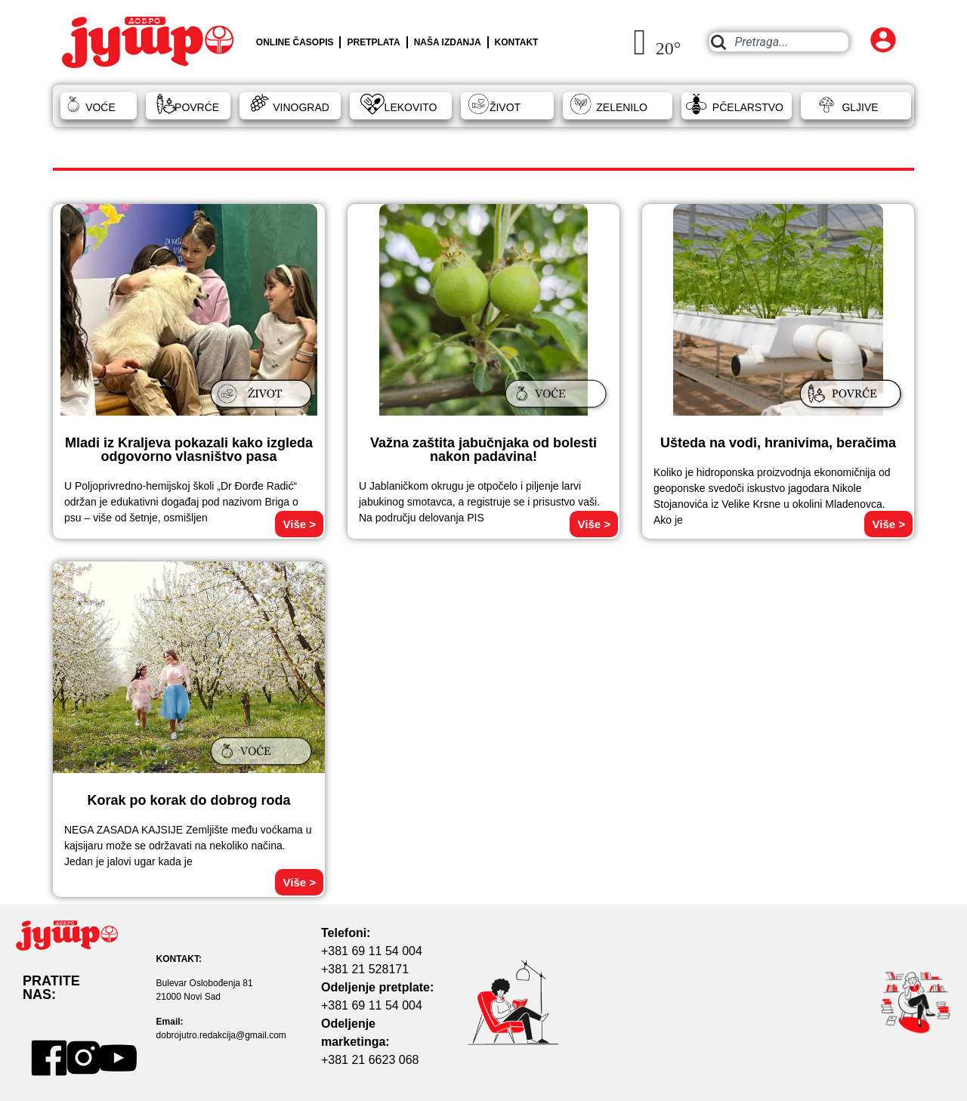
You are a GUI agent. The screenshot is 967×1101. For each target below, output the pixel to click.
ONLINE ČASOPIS (295, 42)
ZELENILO (621, 107)
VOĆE (100, 107)
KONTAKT (517, 42)
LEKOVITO (411, 107)
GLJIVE (860, 107)
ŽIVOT (505, 107)
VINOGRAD (301, 107)
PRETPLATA (373, 42)
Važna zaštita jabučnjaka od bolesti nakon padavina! (483, 449)
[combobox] (778, 42)
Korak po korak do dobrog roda (188, 800)
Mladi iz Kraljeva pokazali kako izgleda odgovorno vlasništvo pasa (189, 449)
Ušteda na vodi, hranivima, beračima (778, 442)
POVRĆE (197, 107)
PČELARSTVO (747, 107)
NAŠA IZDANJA (447, 42)
